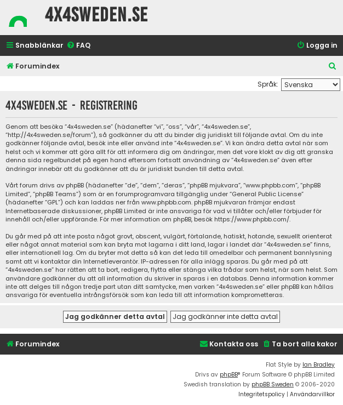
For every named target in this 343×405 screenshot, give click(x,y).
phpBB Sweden (272, 384)
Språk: (268, 84)
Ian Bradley (318, 365)
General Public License (266, 194)
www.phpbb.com (166, 202)
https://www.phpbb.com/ (251, 219)
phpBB (229, 374)
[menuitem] (78, 45)
